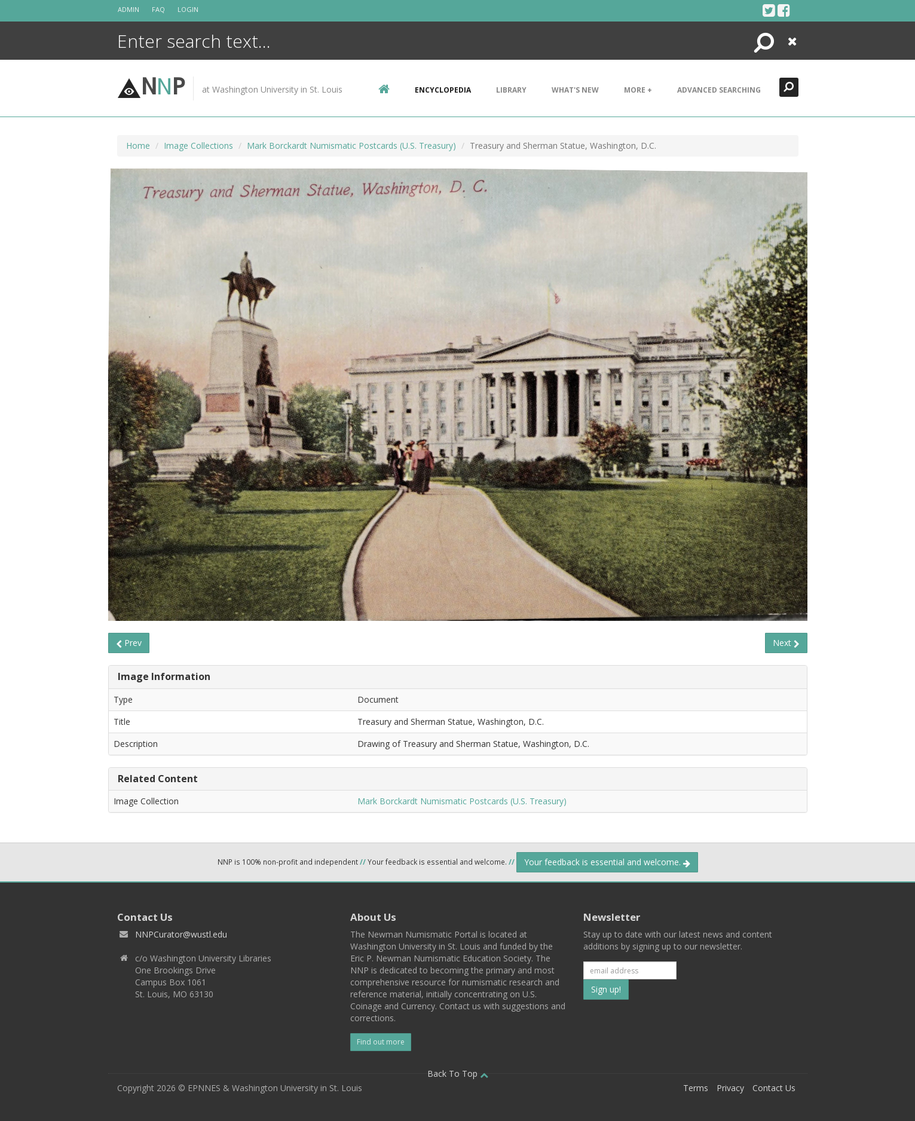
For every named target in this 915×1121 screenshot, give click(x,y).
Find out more (381, 1042)
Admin (128, 9)
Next (786, 642)
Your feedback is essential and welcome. (607, 862)
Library (511, 90)
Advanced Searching (719, 90)
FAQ (158, 9)
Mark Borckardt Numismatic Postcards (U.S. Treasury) (351, 145)
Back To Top (457, 1073)
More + (638, 90)
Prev (129, 642)
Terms (695, 1088)
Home (138, 145)
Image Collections (198, 145)
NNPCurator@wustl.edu (181, 934)
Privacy (730, 1088)
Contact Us (773, 1088)
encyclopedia (443, 90)
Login (188, 9)
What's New (575, 90)
